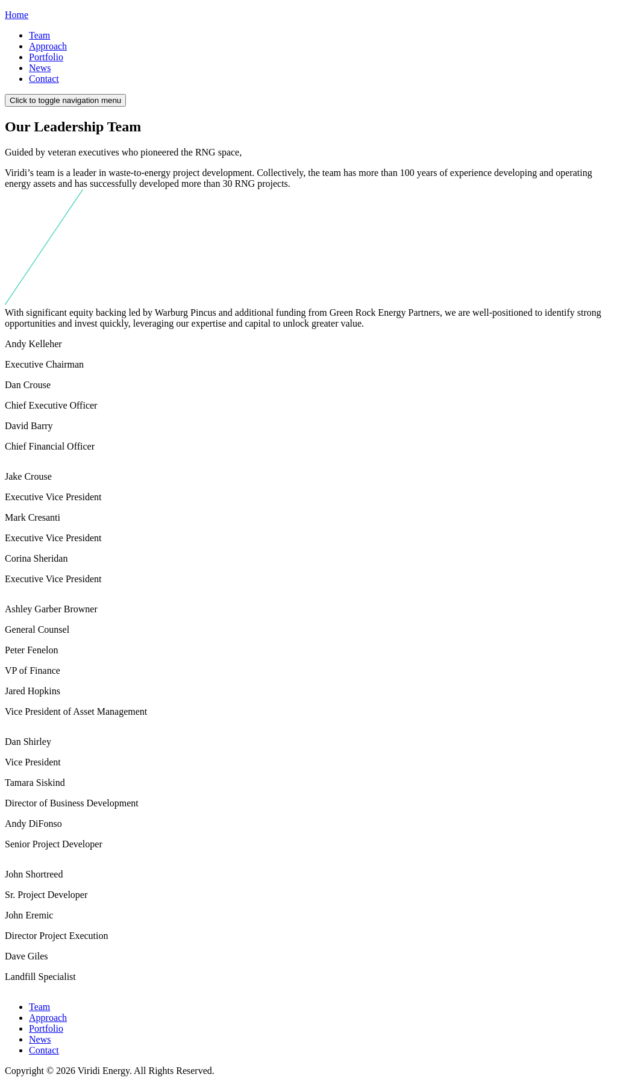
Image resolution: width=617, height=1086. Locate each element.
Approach (48, 46)
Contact (44, 79)
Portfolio (46, 57)
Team (39, 35)
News (40, 68)
